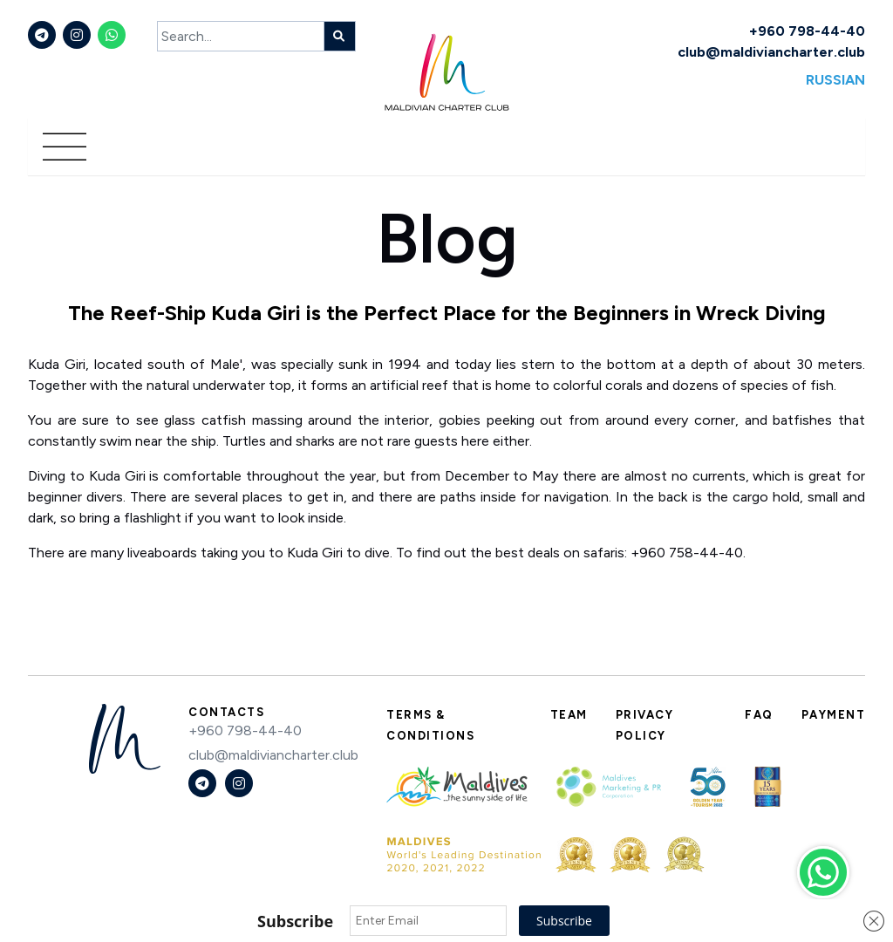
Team (569, 714)
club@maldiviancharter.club (771, 52)
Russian (835, 80)
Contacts (226, 712)
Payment (833, 714)
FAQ (759, 714)
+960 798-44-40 (807, 31)
